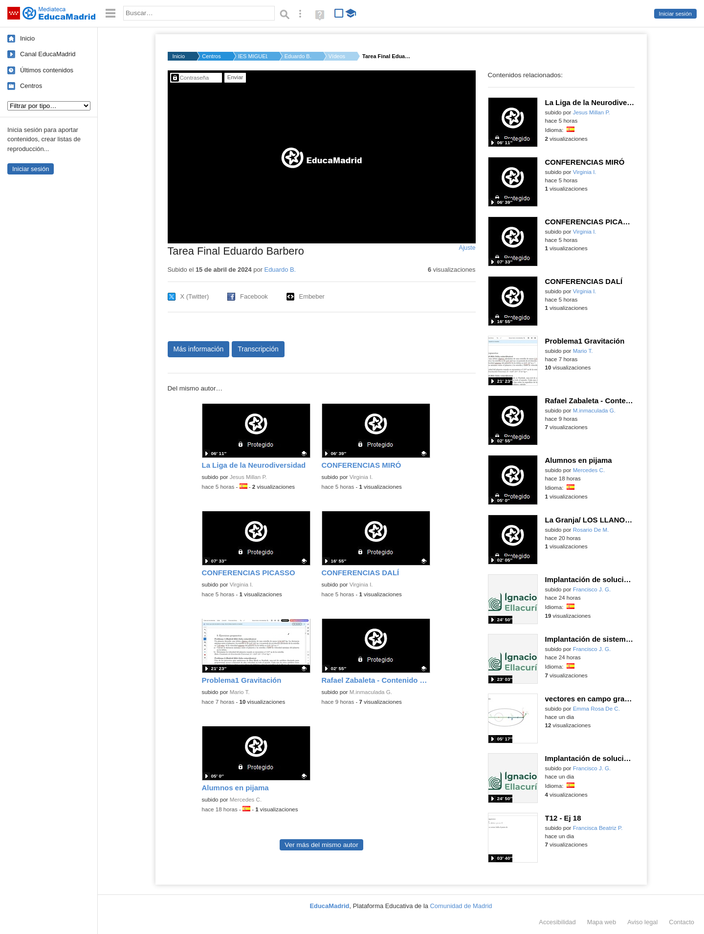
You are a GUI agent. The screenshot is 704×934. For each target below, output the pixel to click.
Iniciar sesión (675, 14)
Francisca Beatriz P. (598, 828)
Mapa (601, 922)
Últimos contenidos (46, 70)
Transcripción (258, 349)
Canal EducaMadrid (47, 54)
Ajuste (467, 247)
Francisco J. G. (592, 589)
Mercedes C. (246, 800)
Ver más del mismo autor (321, 844)
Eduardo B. (298, 56)
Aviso (642, 922)
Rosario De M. (591, 530)
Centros (31, 85)
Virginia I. (361, 477)
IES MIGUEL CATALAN (252, 56)
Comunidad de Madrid (461, 906)
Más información (199, 349)
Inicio (27, 38)
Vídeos (337, 56)
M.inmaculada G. (371, 692)
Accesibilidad (557, 922)
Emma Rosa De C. (596, 709)
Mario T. (240, 692)
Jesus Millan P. (248, 477)
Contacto (681, 922)
